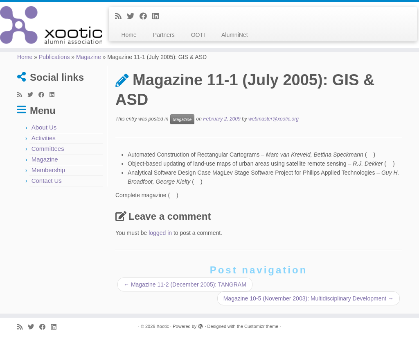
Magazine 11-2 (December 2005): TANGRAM (185, 284)
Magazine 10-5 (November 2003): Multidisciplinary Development (308, 298)
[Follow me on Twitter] (133, 16)
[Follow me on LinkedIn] (158, 16)
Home (128, 35)
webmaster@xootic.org (273, 119)
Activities (44, 137)
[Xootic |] (49, 25)
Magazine (88, 57)
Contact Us (47, 180)
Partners (164, 35)
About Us (44, 127)
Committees (48, 148)
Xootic (162, 326)
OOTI (198, 35)
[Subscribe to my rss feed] (121, 16)
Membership (48, 169)
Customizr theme (261, 326)
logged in (160, 233)
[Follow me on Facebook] (146, 16)
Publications (54, 57)
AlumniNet (234, 35)
